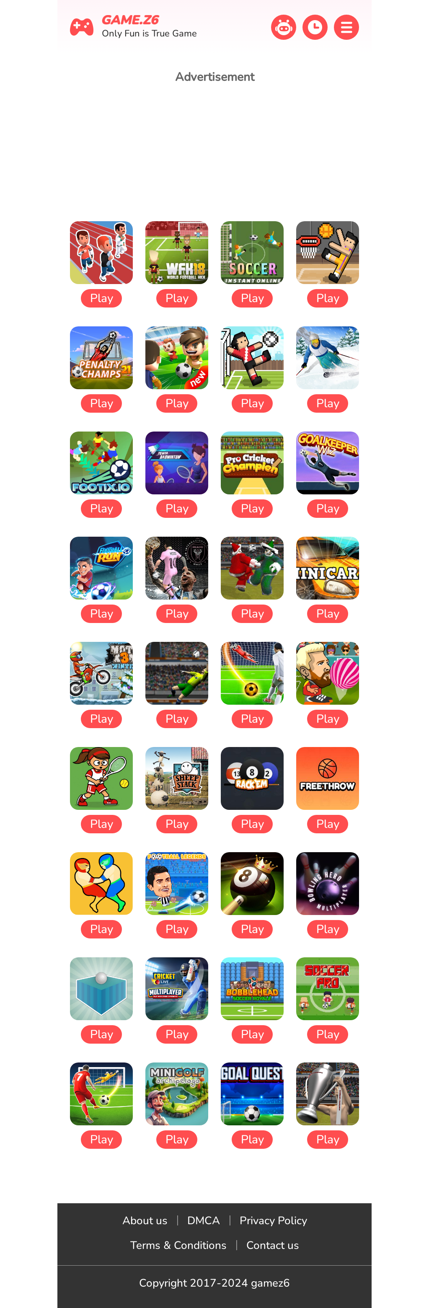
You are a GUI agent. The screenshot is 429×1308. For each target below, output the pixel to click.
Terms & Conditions (178, 1245)
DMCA (203, 1220)
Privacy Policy (273, 1220)
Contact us (272, 1245)
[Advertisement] (214, 152)
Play (101, 298)
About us (145, 1220)
